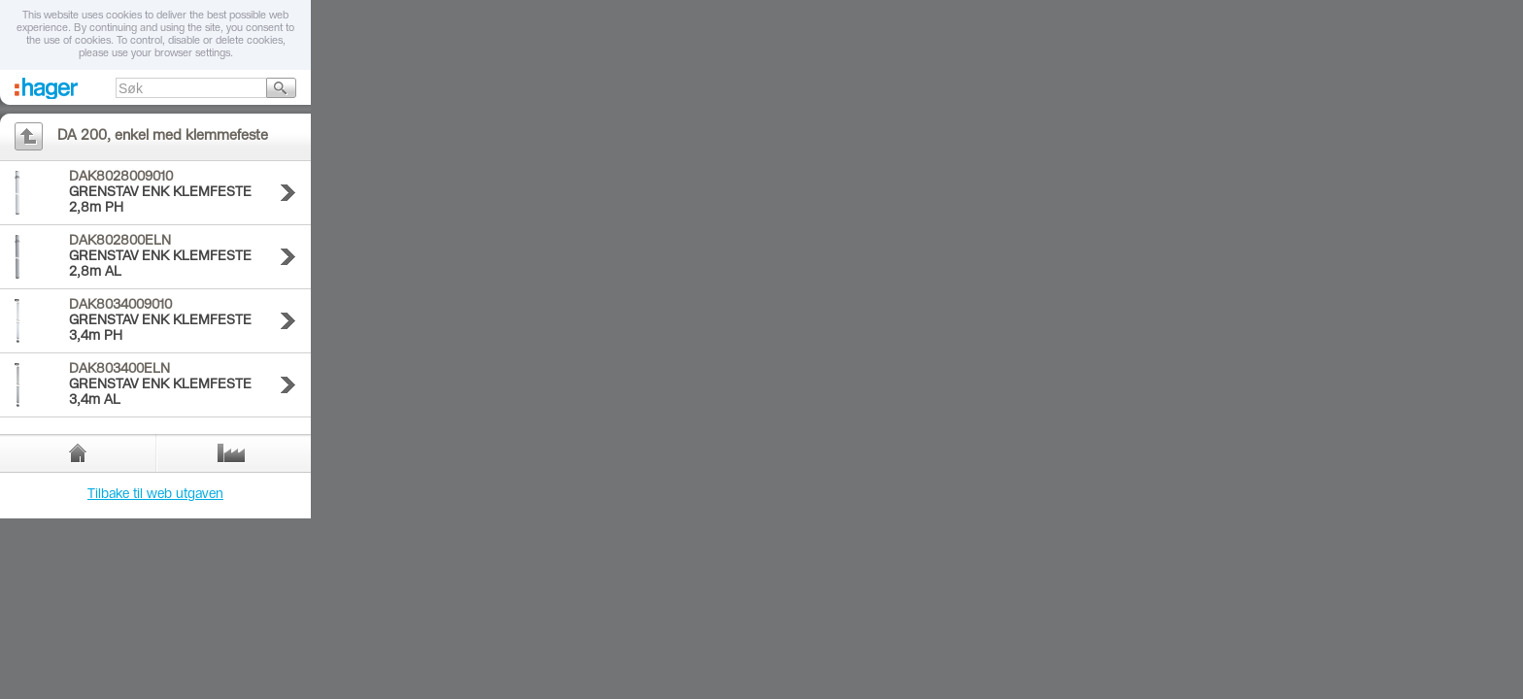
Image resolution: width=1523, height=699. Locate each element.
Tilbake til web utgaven (155, 495)
